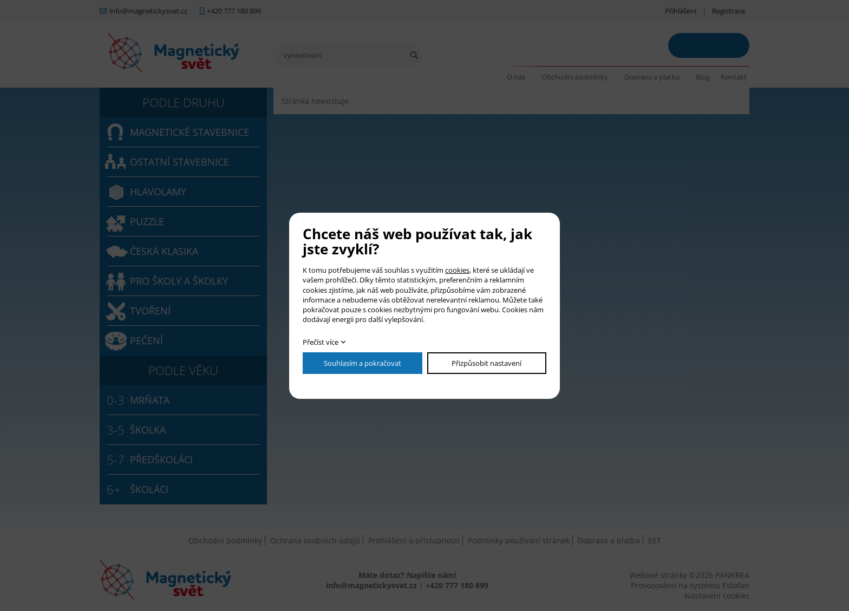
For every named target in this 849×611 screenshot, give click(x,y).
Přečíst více (320, 342)
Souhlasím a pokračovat (362, 363)
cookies (457, 270)
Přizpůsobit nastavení (486, 363)
